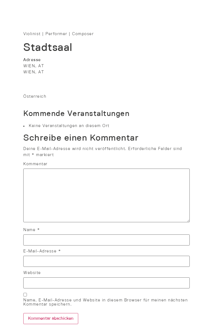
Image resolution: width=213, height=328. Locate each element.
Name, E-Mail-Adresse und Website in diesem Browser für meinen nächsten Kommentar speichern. (105, 302)
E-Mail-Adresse (42, 251)
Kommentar (35, 164)
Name (31, 230)
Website (32, 273)
